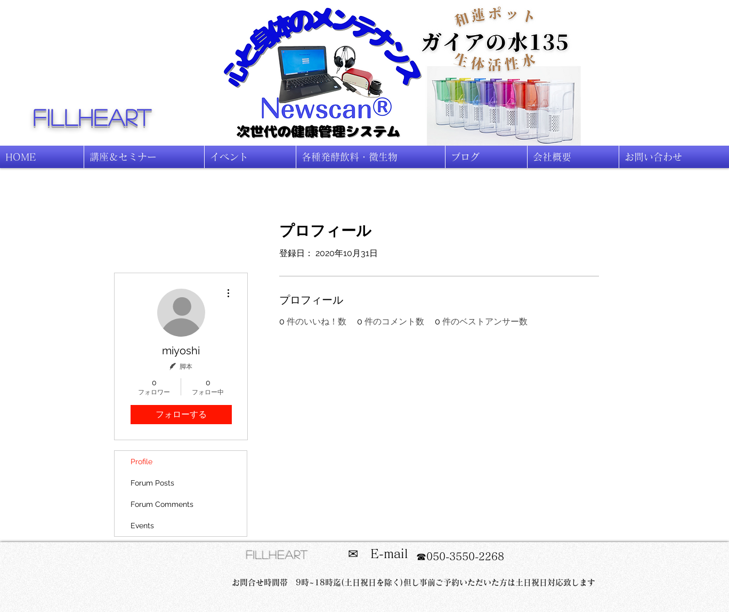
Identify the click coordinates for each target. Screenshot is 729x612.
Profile (141, 461)
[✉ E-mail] (378, 554)
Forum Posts (152, 483)
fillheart (92, 117)
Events (142, 525)
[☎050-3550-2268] (460, 556)
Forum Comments (162, 504)
